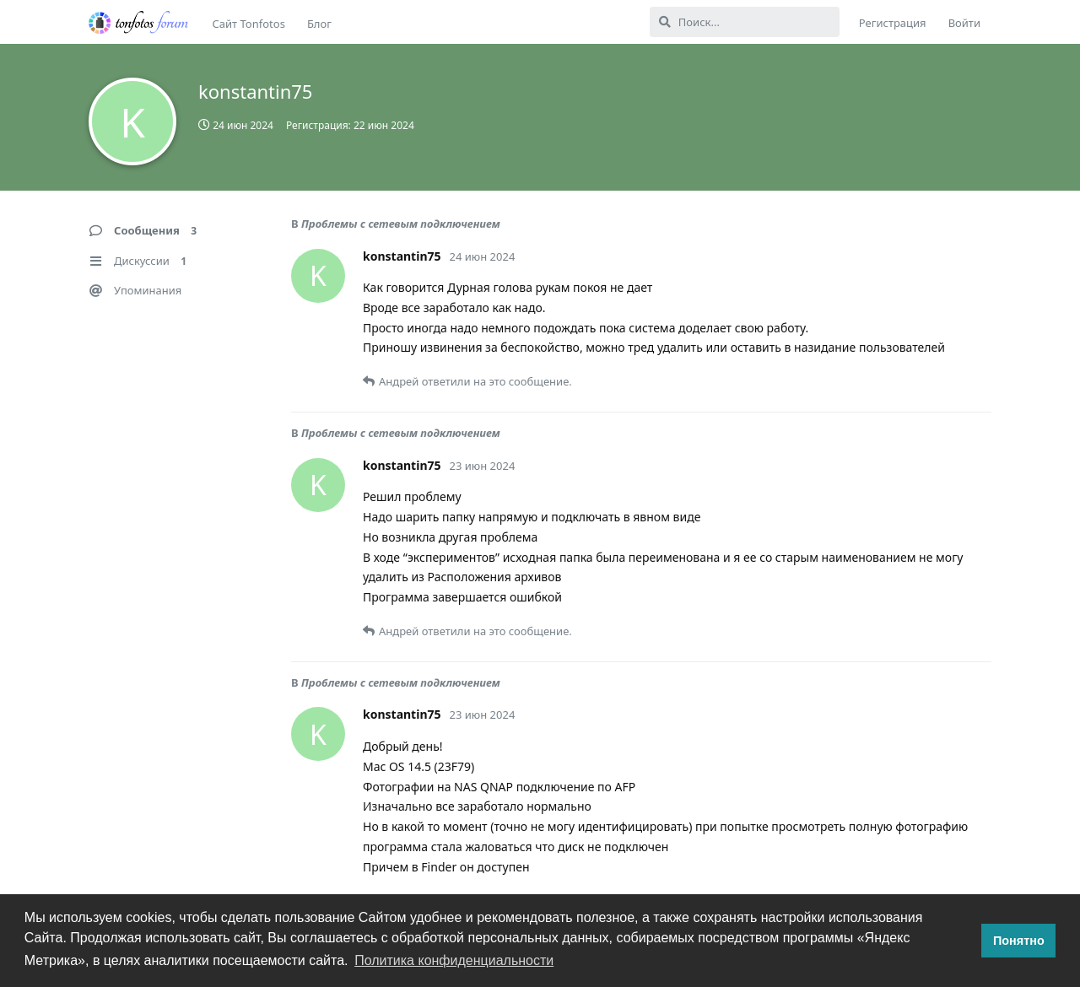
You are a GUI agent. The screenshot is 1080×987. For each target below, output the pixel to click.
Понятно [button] (1019, 940)
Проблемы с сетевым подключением (400, 223)
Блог (319, 23)
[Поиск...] (745, 22)
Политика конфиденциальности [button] (454, 960)
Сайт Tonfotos (249, 23)
